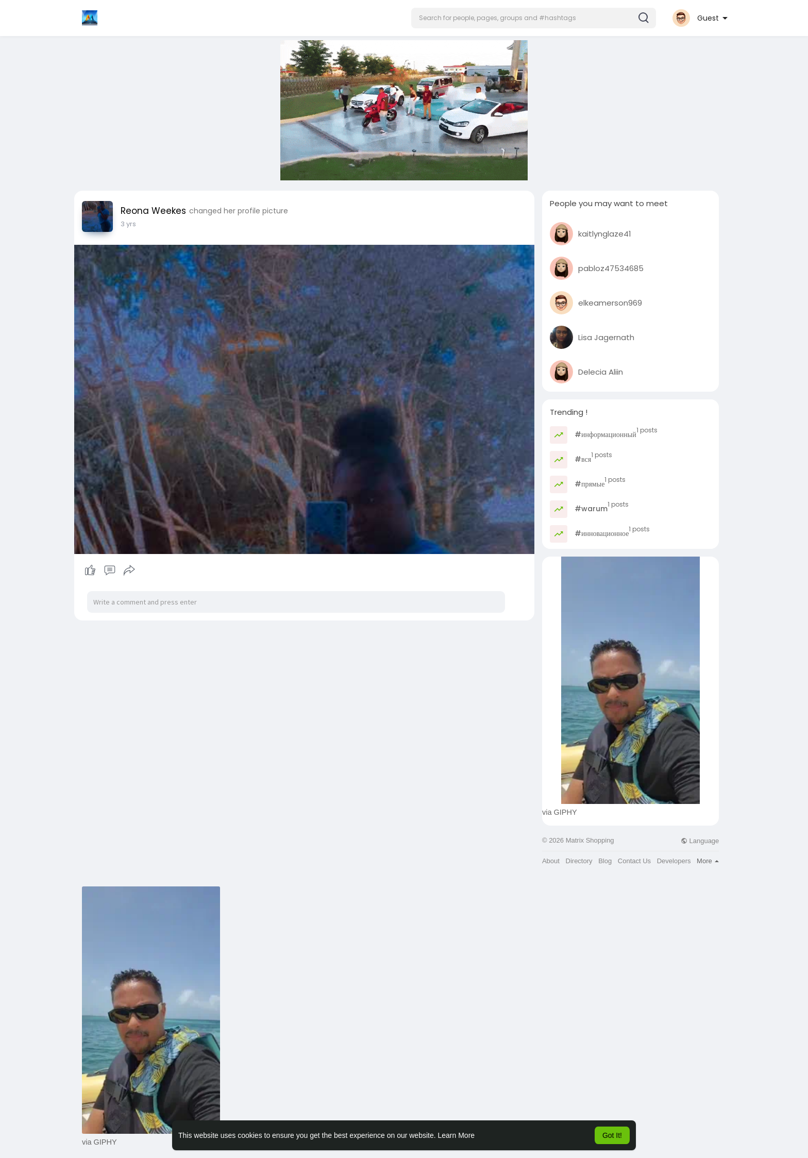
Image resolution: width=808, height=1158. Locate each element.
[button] (533, 18)
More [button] (708, 861)
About (551, 861)
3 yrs (128, 224)
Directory (579, 861)
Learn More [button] (456, 1135)
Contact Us (634, 861)
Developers (674, 861)
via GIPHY (559, 812)
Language (700, 840)
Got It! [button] (612, 1135)
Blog (605, 861)
